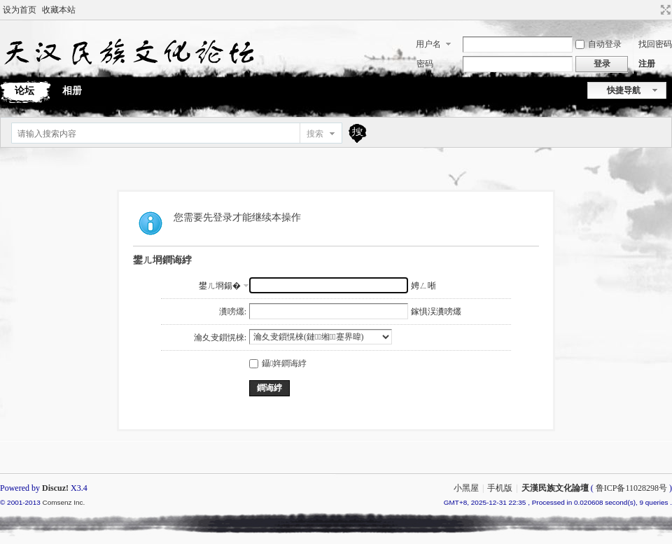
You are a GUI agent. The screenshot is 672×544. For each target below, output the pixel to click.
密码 (424, 64)
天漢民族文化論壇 (555, 488)
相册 (72, 90)
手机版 (499, 488)
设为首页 (19, 10)
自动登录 (598, 44)
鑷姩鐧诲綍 (278, 363)
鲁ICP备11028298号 (631, 488)
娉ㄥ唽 (423, 286)
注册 (646, 64)
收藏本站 (59, 10)
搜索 (315, 134)
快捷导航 (623, 90)
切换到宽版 (664, 10)
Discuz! (55, 488)
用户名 (428, 44)
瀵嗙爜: (232, 311)
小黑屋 (466, 488)
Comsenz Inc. (63, 502)
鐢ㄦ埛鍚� (220, 286)
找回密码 (655, 44)
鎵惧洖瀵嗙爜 (436, 311)
